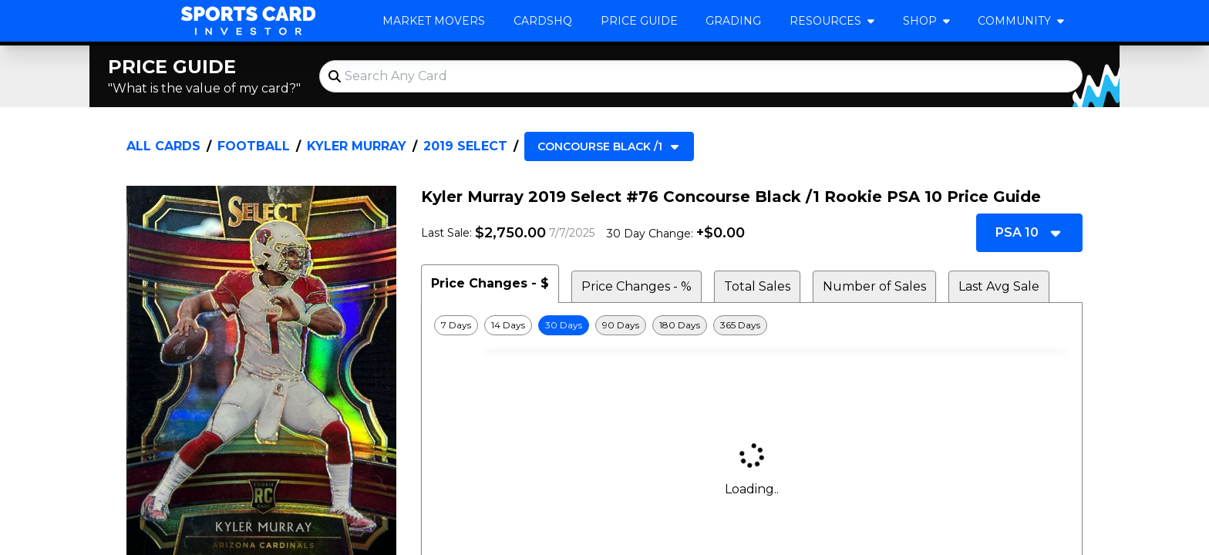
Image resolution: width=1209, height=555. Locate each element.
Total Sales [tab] (757, 286)
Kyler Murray (356, 146)
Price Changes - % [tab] (636, 286)
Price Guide (639, 21)
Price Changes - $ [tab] (490, 283)
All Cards (163, 146)
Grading (733, 21)
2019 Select (465, 146)
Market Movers (433, 21)
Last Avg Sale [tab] (998, 286)
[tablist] (752, 283)
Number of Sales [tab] (874, 286)
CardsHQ (543, 21)
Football (253, 146)
